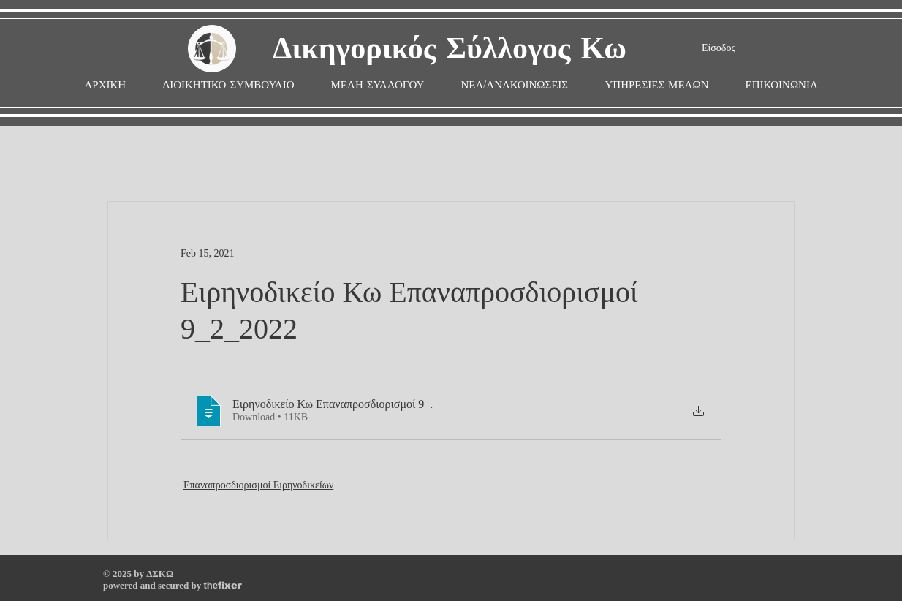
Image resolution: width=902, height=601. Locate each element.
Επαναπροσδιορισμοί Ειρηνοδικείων (258, 485)
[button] (378, 85)
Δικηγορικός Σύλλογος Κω (449, 49)
